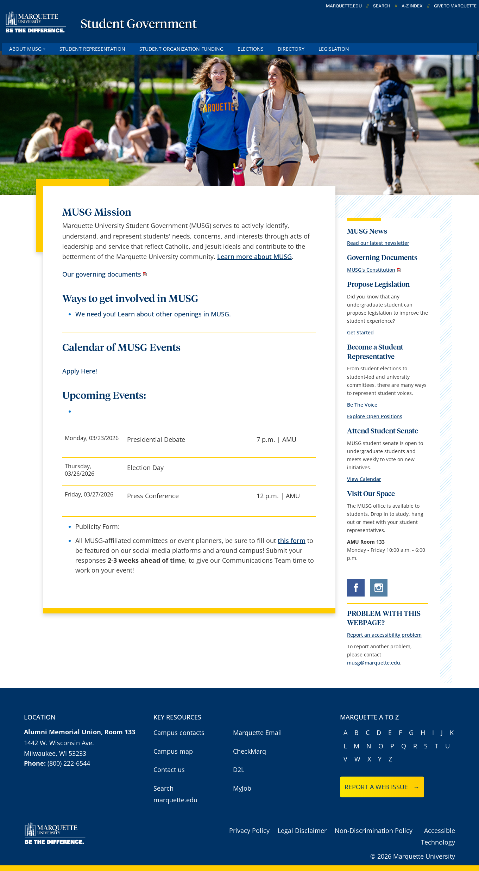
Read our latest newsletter (378, 243)
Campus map (173, 751)
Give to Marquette (455, 6)
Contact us (169, 769)
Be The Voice (362, 404)
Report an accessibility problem (384, 634)
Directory (291, 48)
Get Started (360, 332)
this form (291, 540)
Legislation (334, 48)
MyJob (242, 788)
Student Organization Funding (181, 48)
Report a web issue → (382, 787)
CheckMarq (249, 751)
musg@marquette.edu (373, 662)
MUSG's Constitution (371, 269)
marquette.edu (344, 6)
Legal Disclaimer (302, 830)
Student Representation (92, 48)
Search (381, 6)
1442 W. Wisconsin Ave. (59, 743)
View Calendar (364, 479)
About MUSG (27, 48)
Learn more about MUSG (254, 256)
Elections (251, 48)
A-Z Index (412, 6)
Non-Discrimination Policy (373, 830)
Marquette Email (257, 732)
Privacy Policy (249, 830)
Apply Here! (79, 371)
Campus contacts (178, 732)
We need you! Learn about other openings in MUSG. (153, 314)
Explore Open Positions (374, 416)
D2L (238, 769)
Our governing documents (101, 274)
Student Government (139, 24)
